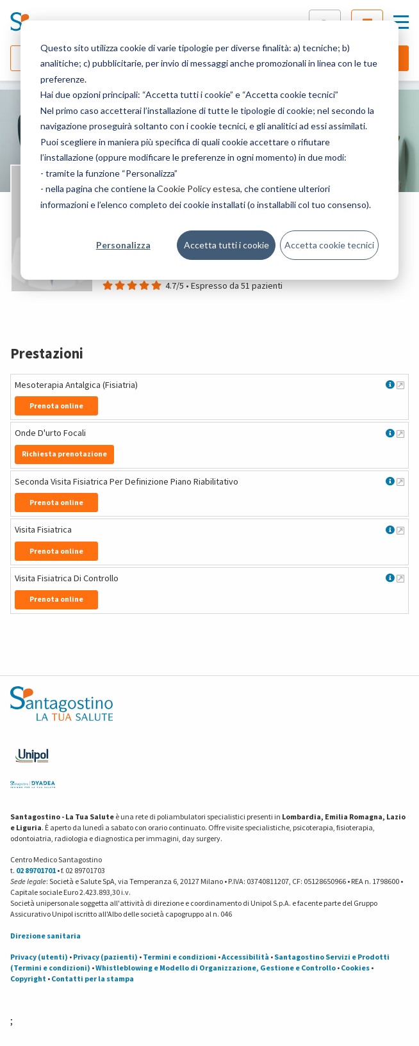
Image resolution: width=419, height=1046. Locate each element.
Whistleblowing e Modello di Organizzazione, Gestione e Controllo (215, 967)
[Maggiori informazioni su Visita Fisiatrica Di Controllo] (400, 578)
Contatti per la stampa (92, 978)
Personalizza (123, 244)
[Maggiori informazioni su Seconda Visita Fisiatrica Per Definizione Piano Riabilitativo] (400, 481)
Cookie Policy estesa (198, 188)
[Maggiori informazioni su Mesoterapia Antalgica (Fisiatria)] (400, 385)
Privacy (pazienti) (105, 957)
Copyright (28, 978)
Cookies (355, 967)
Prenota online (56, 405)
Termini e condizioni (180, 957)
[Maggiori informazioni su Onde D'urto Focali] (400, 433)
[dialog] (209, 150)
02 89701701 (36, 870)
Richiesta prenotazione (64, 453)
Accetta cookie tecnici (329, 244)
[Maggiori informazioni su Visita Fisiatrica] (400, 530)
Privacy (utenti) (39, 957)
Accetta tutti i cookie (226, 244)
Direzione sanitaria (45, 935)
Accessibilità (245, 957)
